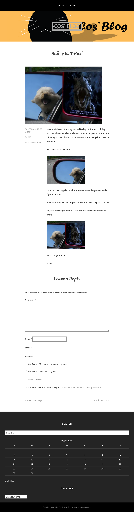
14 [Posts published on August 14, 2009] (102, 460)
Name (28, 339)
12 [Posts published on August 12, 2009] (67, 460)
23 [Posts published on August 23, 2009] (14, 469)
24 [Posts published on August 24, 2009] (32, 469)
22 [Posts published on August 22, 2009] (120, 464)
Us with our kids (100, 400)
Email (28, 348)
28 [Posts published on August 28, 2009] (102, 469)
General (38, 142)
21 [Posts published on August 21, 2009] (102, 464)
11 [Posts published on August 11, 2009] (49, 460)
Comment (30, 300)
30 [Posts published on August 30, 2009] (14, 473)
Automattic (86, 507)
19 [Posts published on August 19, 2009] (67, 464)
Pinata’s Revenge (34, 400)
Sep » (13, 481)
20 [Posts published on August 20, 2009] (84, 464)
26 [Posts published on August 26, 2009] (67, 469)
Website (29, 356)
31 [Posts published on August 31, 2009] (32, 473)
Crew (73, 5)
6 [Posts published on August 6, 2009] (84, 455)
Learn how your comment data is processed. (81, 387)
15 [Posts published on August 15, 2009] (120, 460)
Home (61, 5)
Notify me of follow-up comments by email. (48, 364)
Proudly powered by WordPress (55, 507)
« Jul (7, 481)
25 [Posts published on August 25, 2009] (49, 469)
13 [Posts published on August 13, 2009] (84, 460)
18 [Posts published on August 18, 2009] (49, 464)
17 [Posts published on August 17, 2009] (32, 464)
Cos (29, 137)
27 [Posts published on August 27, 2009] (85, 469)
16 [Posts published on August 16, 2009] (14, 464)
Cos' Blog (67, 26)
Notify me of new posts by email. (43, 371)
